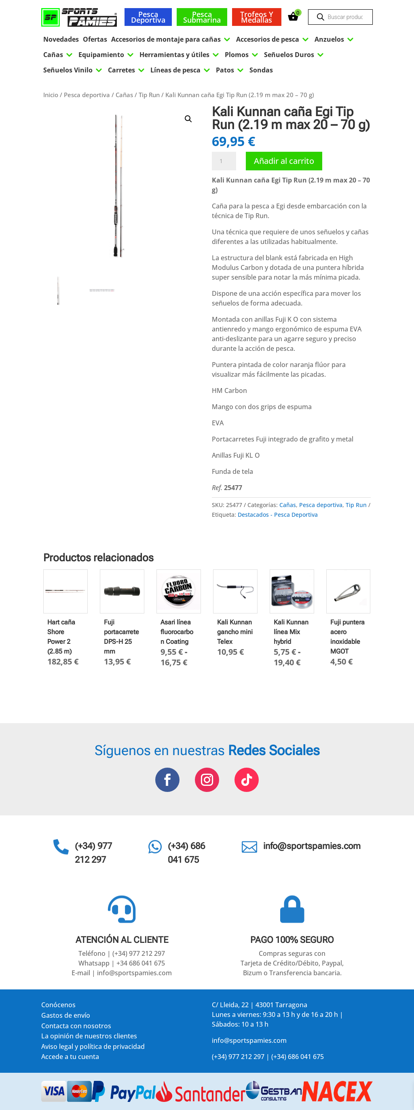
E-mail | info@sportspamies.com (122, 972)
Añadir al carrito (284, 160)
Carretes (127, 70)
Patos (230, 70)
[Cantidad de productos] (224, 161)
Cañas (58, 54)
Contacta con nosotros (76, 1027)
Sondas (261, 70)
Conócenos (58, 1006)
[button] (188, 119)
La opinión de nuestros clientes (89, 1037)
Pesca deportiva (148, 17)
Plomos (242, 54)
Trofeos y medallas (256, 17)
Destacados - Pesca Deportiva (278, 514)
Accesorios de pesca (273, 39)
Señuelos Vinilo (73, 70)
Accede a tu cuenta (70, 1058)
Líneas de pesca (181, 70)
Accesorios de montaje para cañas (171, 39)
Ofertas (95, 39)
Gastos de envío (65, 1017)
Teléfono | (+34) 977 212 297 (121, 953)
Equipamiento (106, 54)
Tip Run (149, 95)
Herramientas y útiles (180, 54)
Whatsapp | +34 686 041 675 (121, 963)
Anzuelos (335, 39)
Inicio (50, 95)
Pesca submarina (202, 17)
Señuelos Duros (294, 54)
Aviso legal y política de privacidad (93, 1048)
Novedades (61, 39)
